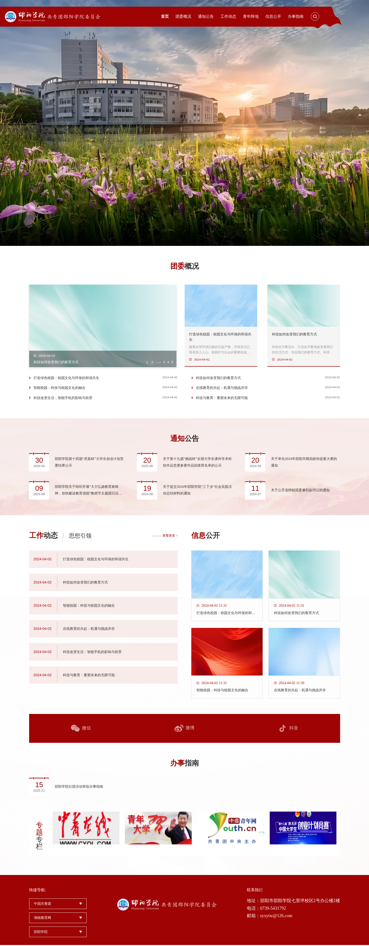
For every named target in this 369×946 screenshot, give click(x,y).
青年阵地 (251, 16)
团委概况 (183, 16)
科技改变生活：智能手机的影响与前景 (63, 405)
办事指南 (296, 16)
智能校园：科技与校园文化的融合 (59, 395)
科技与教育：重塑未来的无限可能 (223, 405)
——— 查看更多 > (165, 575)
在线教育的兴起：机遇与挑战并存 (223, 395)
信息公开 (273, 16)
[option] (184, 123)
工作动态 (228, 16)
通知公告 (206, 16)
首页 (165, 16)
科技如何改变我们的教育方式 (219, 385)
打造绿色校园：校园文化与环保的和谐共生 (66, 385)
